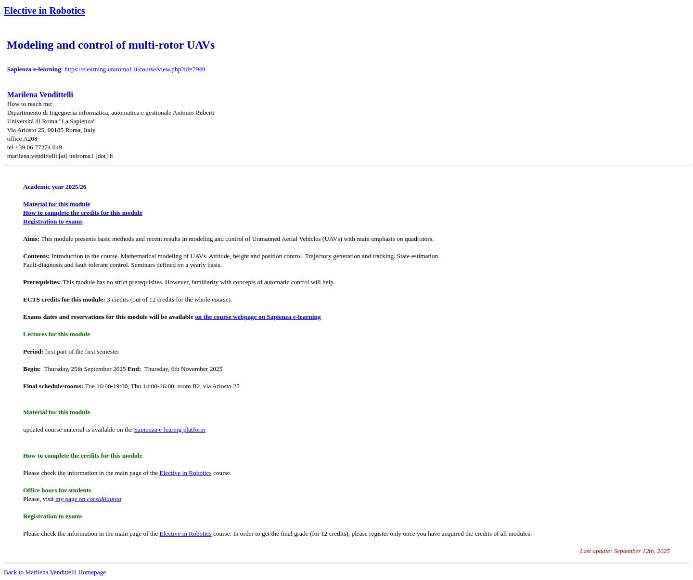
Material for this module (56, 204)
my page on (88, 498)
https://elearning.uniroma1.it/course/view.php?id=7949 (134, 69)
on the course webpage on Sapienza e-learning (258, 316)
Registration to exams (53, 221)
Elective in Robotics (186, 472)
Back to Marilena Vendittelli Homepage (55, 572)
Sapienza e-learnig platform (169, 429)
